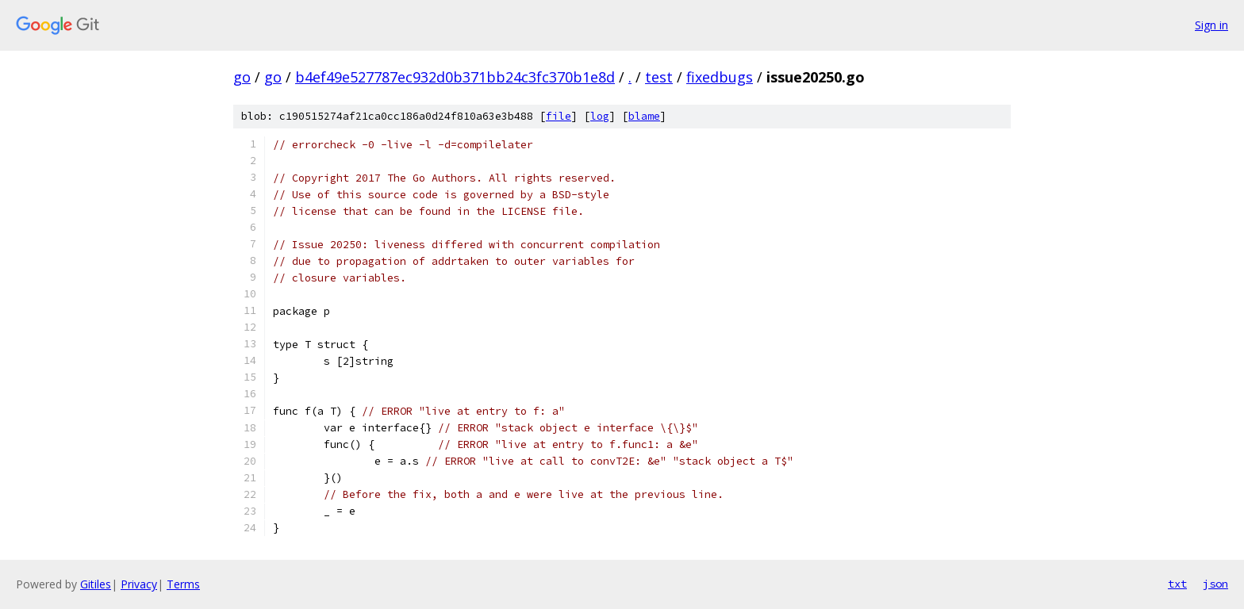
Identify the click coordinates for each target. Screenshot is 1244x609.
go (242, 76)
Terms (183, 584)
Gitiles (95, 584)
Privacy (139, 584)
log (599, 116)
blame (644, 116)
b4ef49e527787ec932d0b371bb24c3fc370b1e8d (455, 76)
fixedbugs (719, 76)
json (1215, 583)
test (659, 76)
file (558, 116)
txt (1177, 583)
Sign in (1211, 25)
